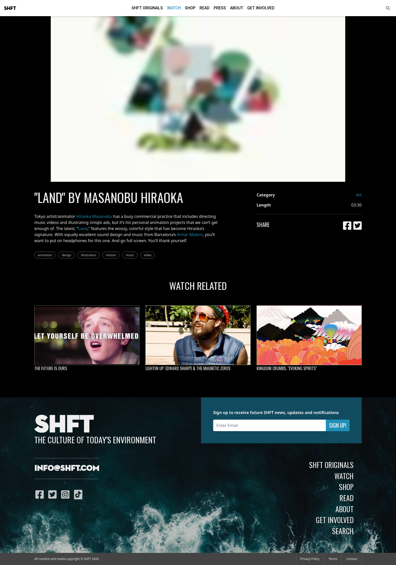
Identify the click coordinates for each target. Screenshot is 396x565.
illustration (88, 255)
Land (82, 228)
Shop (190, 8)
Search (343, 531)
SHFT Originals (147, 8)
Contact (351, 559)
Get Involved (261, 8)
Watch (174, 8)
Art (359, 195)
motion (111, 255)
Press (220, 8)
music (130, 255)
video (148, 255)
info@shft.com (66, 469)
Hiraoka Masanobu (94, 216)
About (236, 8)
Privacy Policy (309, 559)
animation (45, 255)
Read (205, 8)
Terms (333, 559)
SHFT (10, 8)
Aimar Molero (190, 234)
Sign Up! (337, 425)
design (66, 255)
